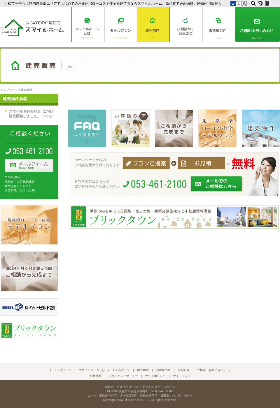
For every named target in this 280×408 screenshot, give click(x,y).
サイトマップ (181, 375)
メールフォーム (29, 165)
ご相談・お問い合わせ (257, 24)
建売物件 (153, 24)
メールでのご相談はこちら (217, 183)
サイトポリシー (155, 375)
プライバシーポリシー (123, 375)
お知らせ (184, 370)
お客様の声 (218, 24)
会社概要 (96, 375)
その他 (47, 116)
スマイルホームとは (87, 24)
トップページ (9, 89)
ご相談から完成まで (185, 24)
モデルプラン (120, 24)
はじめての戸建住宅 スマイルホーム (32, 26)
